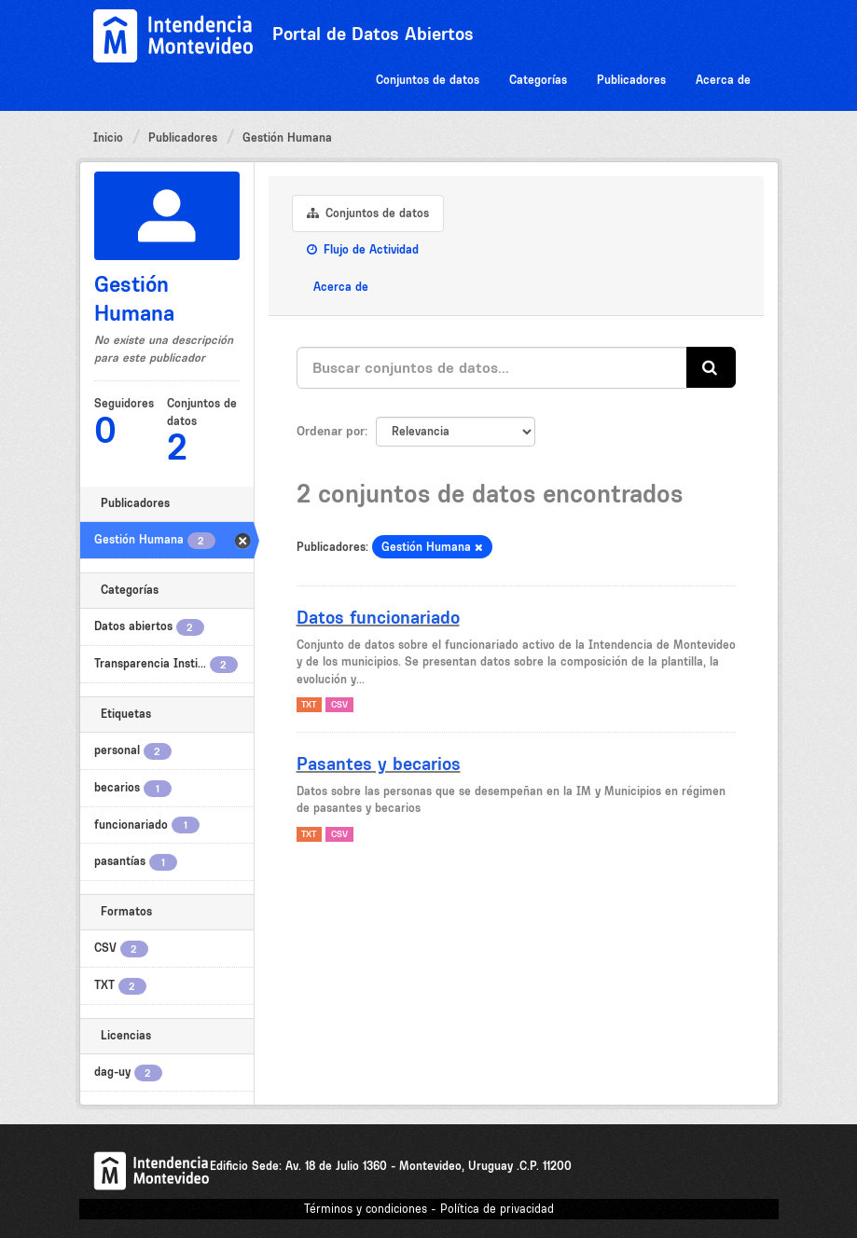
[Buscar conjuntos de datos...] (492, 368)
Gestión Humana (287, 137)
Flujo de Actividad (363, 249)
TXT (308, 704)
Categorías (538, 80)
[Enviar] (711, 368)
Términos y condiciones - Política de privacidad (429, 1209)
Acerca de (723, 80)
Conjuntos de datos (427, 80)
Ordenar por (331, 430)
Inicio (108, 137)
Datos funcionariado (378, 617)
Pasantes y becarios (379, 763)
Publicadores (631, 80)
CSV (339, 704)
